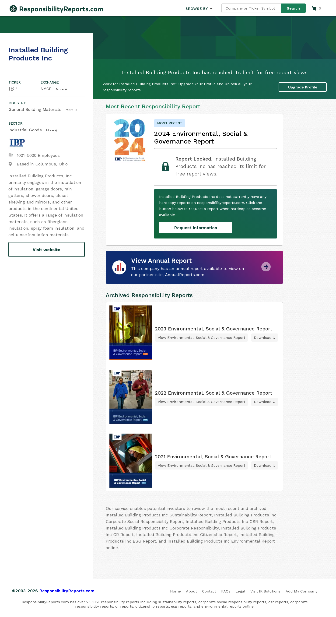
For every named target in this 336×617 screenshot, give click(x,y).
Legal (240, 591)
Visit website (46, 249)
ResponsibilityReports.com (66, 590)
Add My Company (301, 591)
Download (263, 337)
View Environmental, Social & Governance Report (201, 337)
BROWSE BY (196, 8)
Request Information (195, 227)
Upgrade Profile (302, 87)
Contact (209, 591)
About (191, 591)
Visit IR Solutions (265, 591)
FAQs (225, 591)
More (60, 89)
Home (175, 591)
